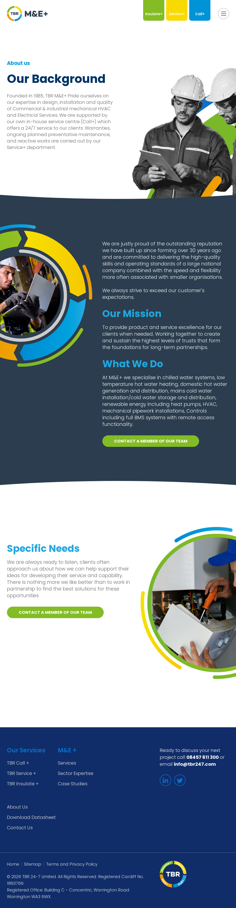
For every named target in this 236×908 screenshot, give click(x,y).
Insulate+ (153, 14)
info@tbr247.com (195, 764)
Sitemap (32, 864)
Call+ (200, 14)
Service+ (177, 14)
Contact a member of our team (150, 441)
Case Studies (72, 783)
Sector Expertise (75, 773)
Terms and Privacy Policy (71, 864)
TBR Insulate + (22, 783)
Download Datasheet (31, 817)
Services (67, 763)
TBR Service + (21, 773)
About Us (17, 807)
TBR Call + (18, 763)
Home (13, 864)
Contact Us (20, 827)
